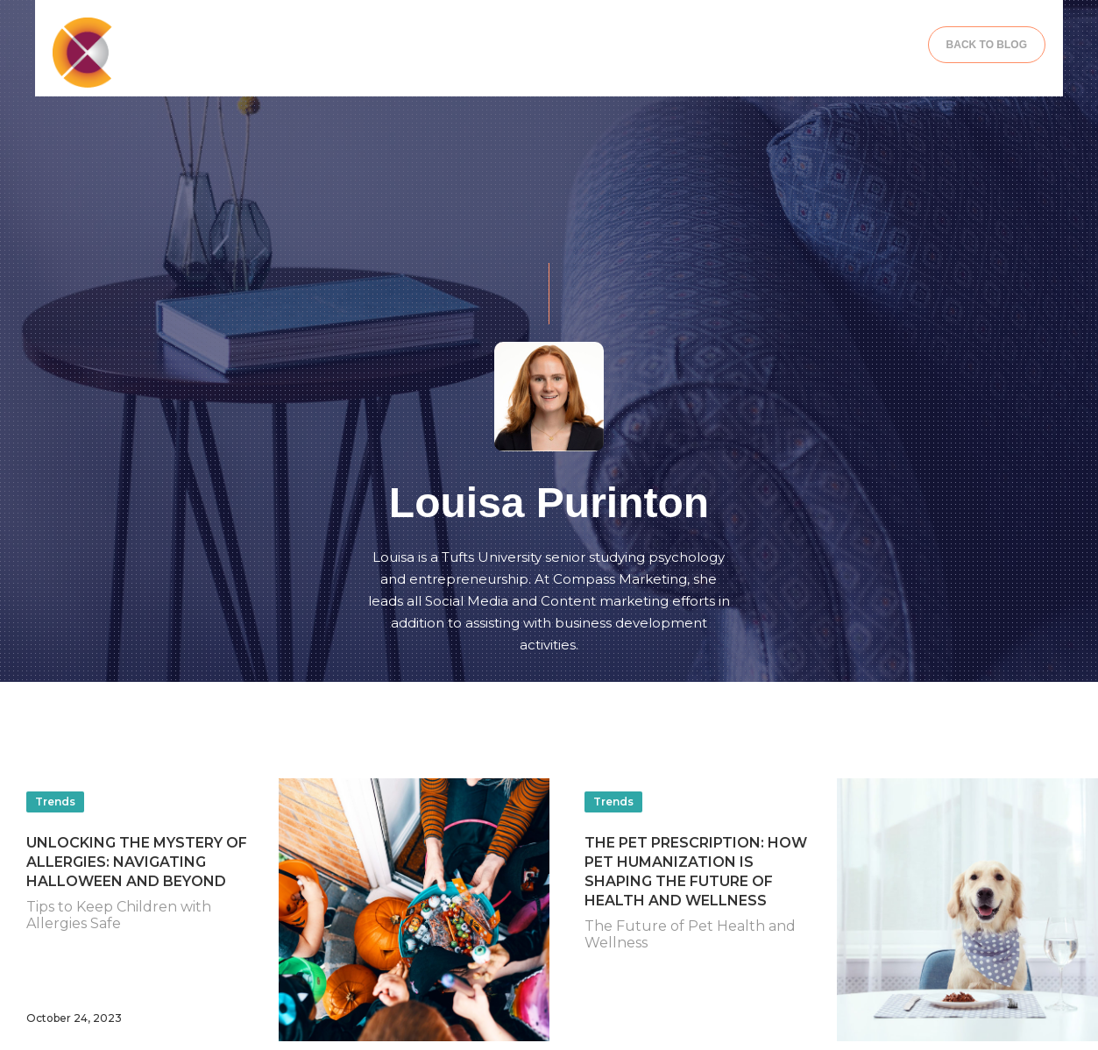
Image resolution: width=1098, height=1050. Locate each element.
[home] (181, 53)
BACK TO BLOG (986, 45)
